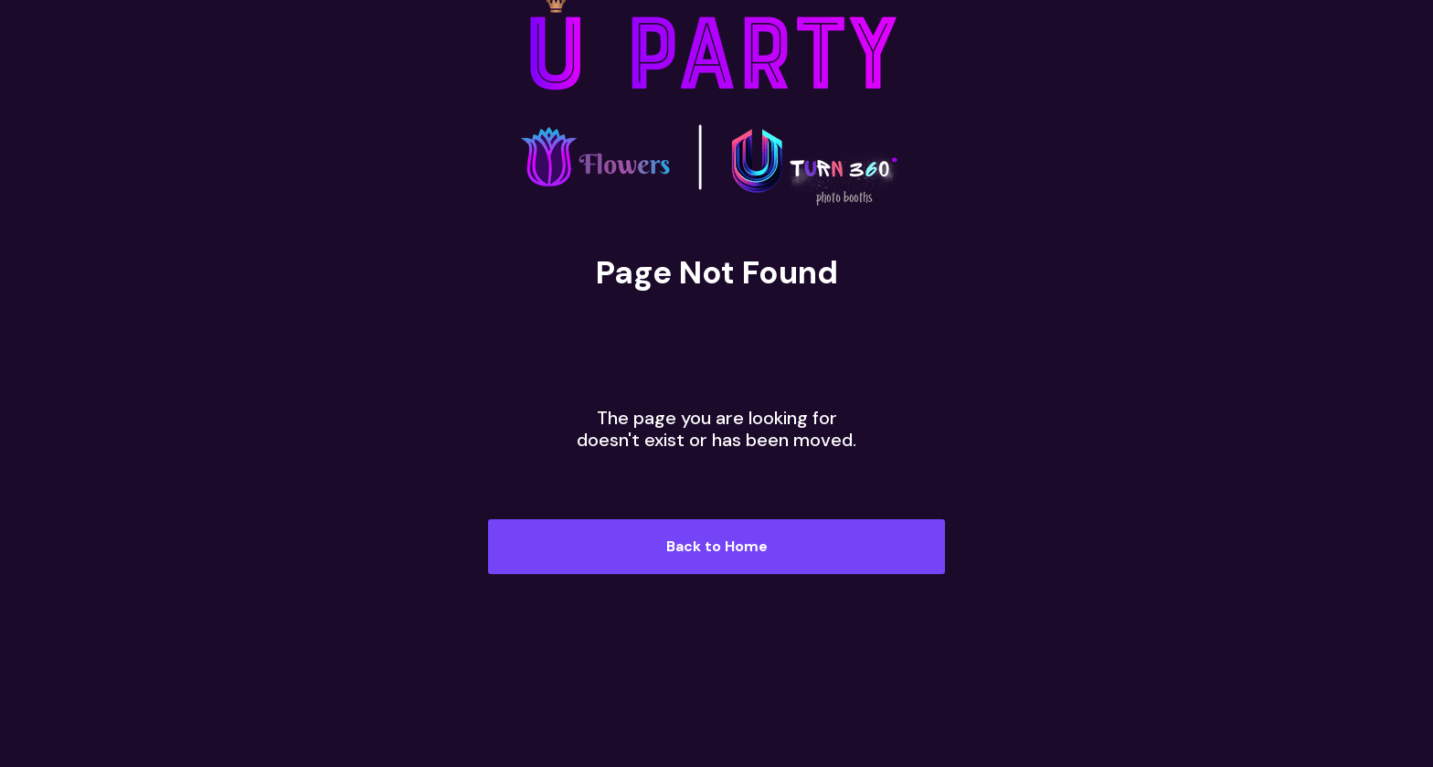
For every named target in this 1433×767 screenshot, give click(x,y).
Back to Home (717, 546)
